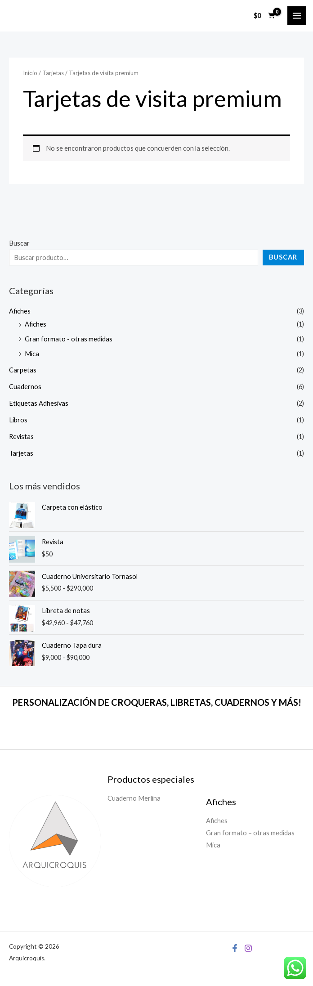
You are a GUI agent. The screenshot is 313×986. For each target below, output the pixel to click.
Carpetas (22, 370)
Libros (18, 420)
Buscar (19, 243)
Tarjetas (21, 453)
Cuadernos (25, 386)
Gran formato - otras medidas (68, 339)
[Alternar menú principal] (296, 15)
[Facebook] (235, 948)
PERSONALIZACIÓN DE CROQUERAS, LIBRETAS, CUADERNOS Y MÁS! (156, 702)
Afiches (20, 311)
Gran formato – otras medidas (250, 833)
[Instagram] (248, 948)
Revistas (21, 436)
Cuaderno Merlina (134, 798)
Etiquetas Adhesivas (38, 403)
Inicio (30, 72)
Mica (32, 354)
